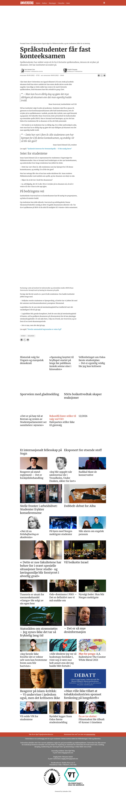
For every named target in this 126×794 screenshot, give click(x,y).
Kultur (44, 3)
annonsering (90, 734)
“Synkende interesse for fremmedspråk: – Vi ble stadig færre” (49, 149)
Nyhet (38, 3)
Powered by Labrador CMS (63, 791)
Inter (68, 3)
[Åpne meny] (104, 2)
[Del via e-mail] (104, 75)
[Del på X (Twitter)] (101, 75)
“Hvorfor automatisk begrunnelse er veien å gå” (44, 329)
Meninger (52, 3)
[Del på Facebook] (98, 75)
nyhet (23, 336)
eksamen (31, 336)
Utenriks (61, 3)
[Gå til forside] (26, 3)
